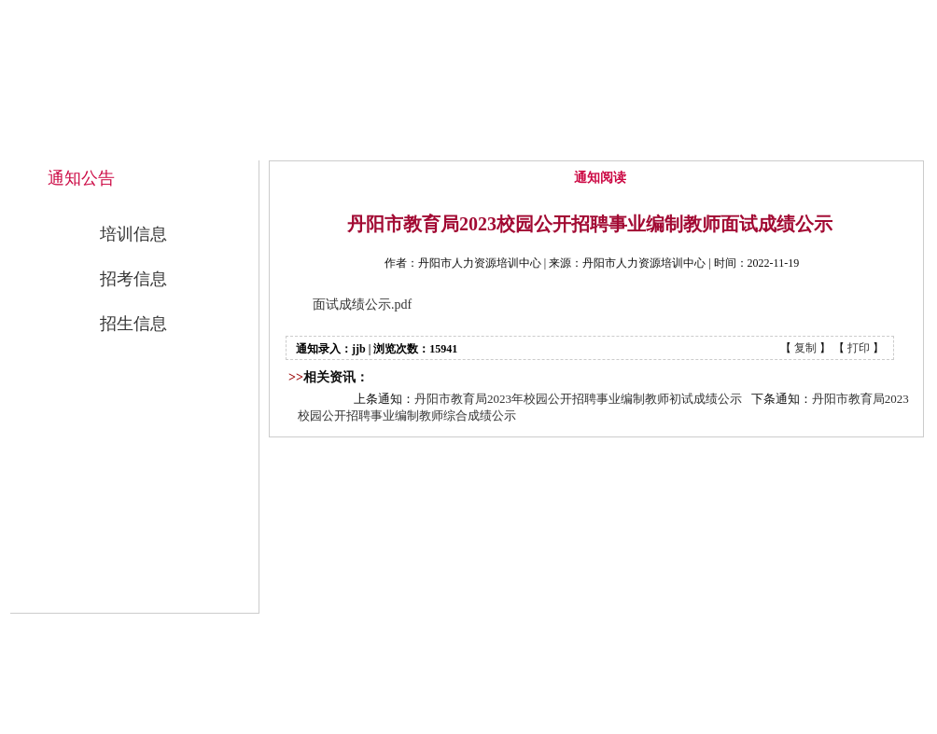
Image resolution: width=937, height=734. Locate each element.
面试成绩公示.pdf (362, 305)
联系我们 (848, 141)
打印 (858, 347)
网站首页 (340, 141)
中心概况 (467, 141)
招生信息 (133, 323)
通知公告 (594, 141)
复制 (805, 347)
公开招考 (721, 141)
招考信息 (133, 279)
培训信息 (133, 234)
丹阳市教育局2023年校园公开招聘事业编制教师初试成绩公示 (578, 399)
